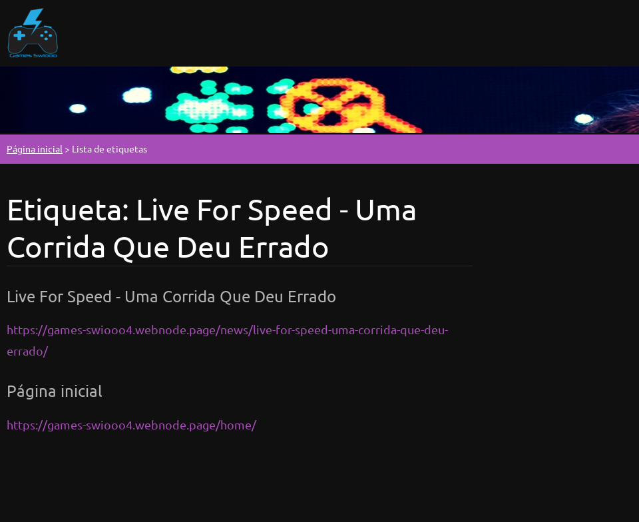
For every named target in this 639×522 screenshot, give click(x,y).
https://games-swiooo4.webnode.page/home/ (131, 424)
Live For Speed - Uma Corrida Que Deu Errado (171, 296)
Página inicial (35, 148)
